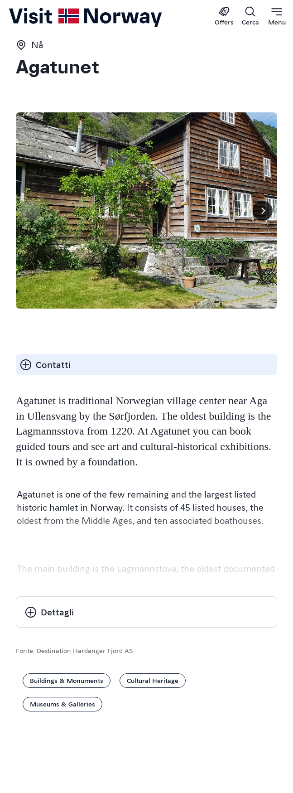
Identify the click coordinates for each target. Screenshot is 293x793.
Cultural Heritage (152, 680)
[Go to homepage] (38, 17)
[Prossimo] (263, 211)
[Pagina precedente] (30, 211)
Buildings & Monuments (66, 680)
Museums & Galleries (62, 704)
